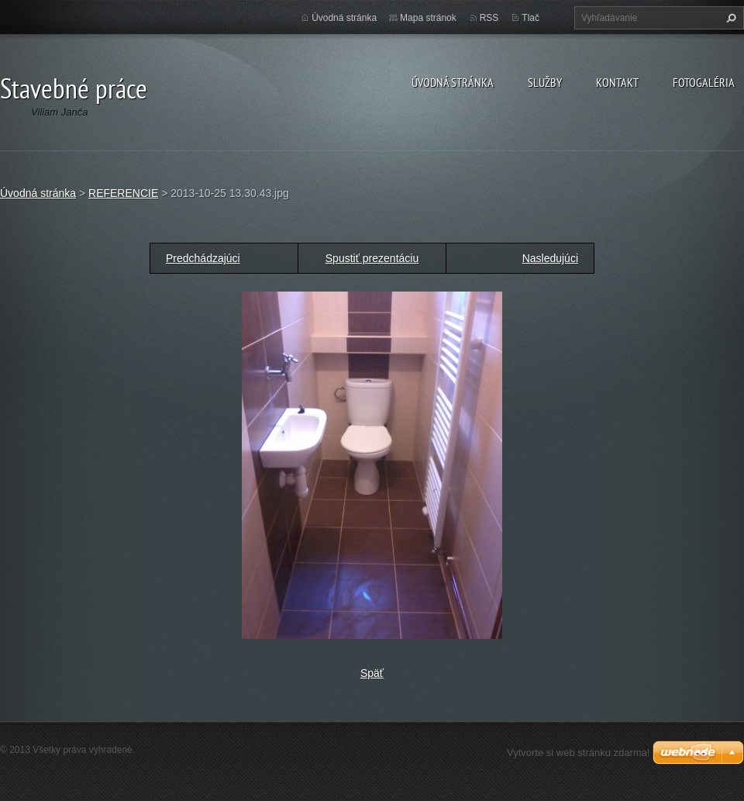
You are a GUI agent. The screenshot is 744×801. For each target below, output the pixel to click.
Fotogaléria (704, 82)
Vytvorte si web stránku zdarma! (578, 752)
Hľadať (729, 17)
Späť (372, 673)
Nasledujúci (550, 258)
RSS (489, 17)
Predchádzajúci (203, 258)
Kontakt (617, 82)
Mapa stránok (428, 17)
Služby (545, 82)
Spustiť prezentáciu (372, 258)
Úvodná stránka (453, 82)
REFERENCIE (123, 193)
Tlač (530, 17)
